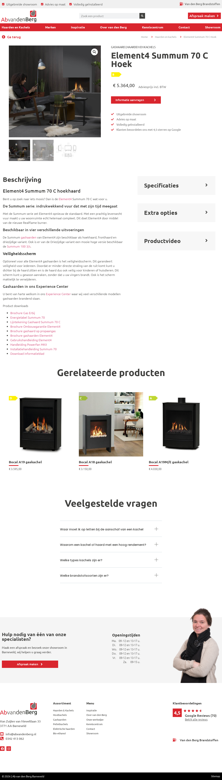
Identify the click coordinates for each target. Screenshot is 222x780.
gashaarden (28, 237)
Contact (184, 27)
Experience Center (58, 294)
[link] (41, 431)
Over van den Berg (113, 27)
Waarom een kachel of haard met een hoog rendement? (103, 545)
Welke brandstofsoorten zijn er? (84, 575)
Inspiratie (78, 27)
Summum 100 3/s (18, 246)
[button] (94, 52)
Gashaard (118, 47)
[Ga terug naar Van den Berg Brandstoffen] (200, 4)
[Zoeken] (142, 16)
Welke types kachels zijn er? (81, 560)
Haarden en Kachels (16, 27)
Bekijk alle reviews (196, 719)
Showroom (212, 27)
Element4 (65, 199)
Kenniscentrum (152, 27)
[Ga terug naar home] (18, 15)
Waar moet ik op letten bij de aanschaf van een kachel (101, 529)
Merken (50, 27)
